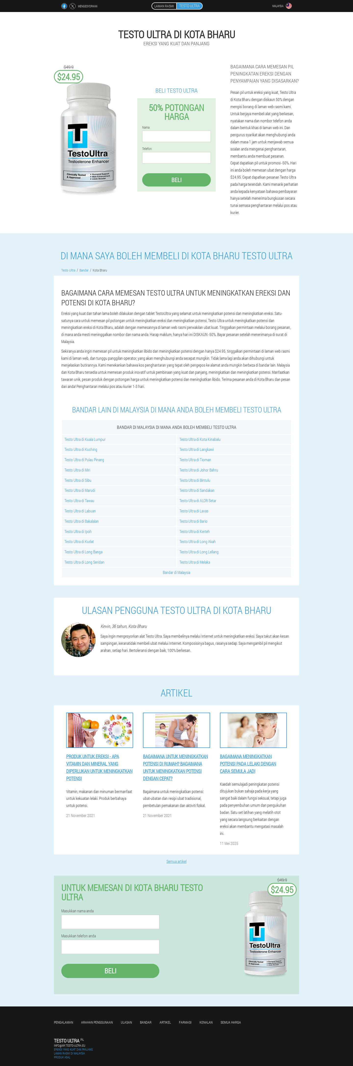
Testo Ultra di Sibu (77, 480)
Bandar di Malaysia (176, 572)
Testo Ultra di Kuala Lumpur (85, 439)
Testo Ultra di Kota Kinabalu (200, 439)
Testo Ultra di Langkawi (196, 449)
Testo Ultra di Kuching (80, 449)
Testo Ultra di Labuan (80, 510)
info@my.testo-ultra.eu (69, 1045)
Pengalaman (63, 1022)
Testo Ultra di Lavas (193, 510)
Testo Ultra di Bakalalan (81, 521)
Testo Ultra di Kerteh (194, 531)
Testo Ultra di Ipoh (78, 531)
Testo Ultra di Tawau (79, 500)
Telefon (147, 148)
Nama (146, 127)
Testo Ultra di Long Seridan (84, 562)
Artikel (165, 1022)
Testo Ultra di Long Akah (197, 541)
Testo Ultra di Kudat (79, 541)
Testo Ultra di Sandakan (196, 490)
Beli (176, 180)
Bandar (145, 1022)
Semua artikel (176, 861)
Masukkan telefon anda (78, 936)
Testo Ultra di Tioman (195, 459)
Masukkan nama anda (77, 911)
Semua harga (231, 1022)
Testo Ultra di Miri (77, 469)
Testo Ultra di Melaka (194, 562)
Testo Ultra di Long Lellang (199, 551)
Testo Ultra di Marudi (79, 490)
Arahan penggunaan (97, 1022)
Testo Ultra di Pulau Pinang (84, 459)
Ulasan (126, 1022)
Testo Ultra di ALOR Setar (197, 500)
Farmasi (185, 1022)
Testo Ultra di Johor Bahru (198, 469)
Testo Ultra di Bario (193, 521)
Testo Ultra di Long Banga (83, 551)
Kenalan (206, 1022)
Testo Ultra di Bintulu (194, 480)
